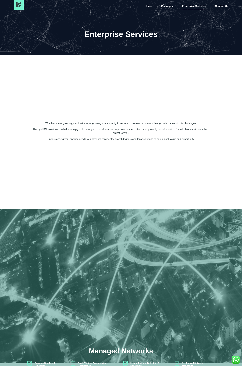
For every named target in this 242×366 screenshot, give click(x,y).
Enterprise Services (194, 6)
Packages (167, 6)
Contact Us (221, 6)
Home (148, 6)
